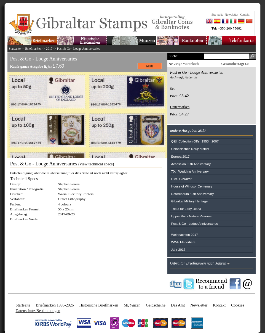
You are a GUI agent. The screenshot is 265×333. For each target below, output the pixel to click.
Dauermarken (180, 107)
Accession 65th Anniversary (191, 164)
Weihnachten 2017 (184, 234)
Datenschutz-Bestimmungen (38, 310)
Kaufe (149, 65)
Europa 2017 (180, 156)
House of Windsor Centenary (192, 186)
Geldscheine (155, 305)
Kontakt (219, 305)
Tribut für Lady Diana (186, 208)
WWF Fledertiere (183, 242)
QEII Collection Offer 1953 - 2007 (195, 141)
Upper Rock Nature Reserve (191, 216)
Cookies (237, 305)
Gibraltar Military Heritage (189, 201)
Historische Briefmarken (98, 305)
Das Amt (178, 305)
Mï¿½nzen (132, 305)
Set (172, 88)
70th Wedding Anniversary (190, 171)
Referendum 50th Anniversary (192, 193)
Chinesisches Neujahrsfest (190, 148)
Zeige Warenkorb (186, 64)
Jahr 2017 (178, 249)
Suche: (173, 56)
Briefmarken (33, 49)
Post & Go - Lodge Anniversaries (78, 49)
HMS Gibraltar (181, 179)
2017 (49, 49)
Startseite (15, 49)
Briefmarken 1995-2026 (55, 305)
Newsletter (198, 305)
